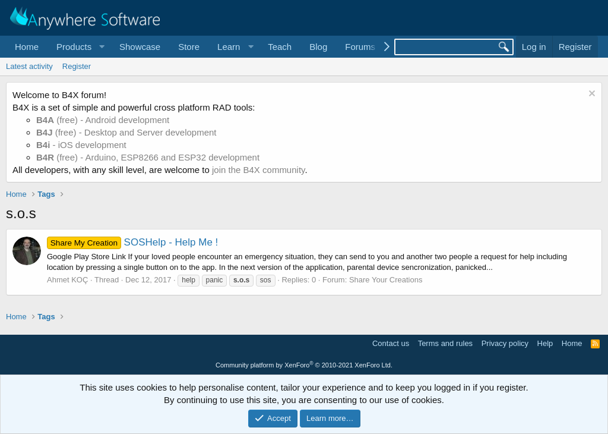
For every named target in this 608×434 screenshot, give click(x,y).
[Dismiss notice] (590, 95)
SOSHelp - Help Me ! (132, 242)
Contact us (390, 343)
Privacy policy (505, 343)
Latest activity (29, 66)
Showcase (139, 47)
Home (27, 47)
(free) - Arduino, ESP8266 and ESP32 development (147, 157)
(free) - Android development (102, 120)
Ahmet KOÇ (67, 279)
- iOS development (81, 145)
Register (76, 66)
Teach (280, 47)
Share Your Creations (386, 279)
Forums (360, 47)
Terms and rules (445, 343)
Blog (318, 47)
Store (189, 47)
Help (545, 343)
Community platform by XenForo (304, 365)
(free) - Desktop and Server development (126, 132)
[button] (79, 47)
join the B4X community (258, 170)
